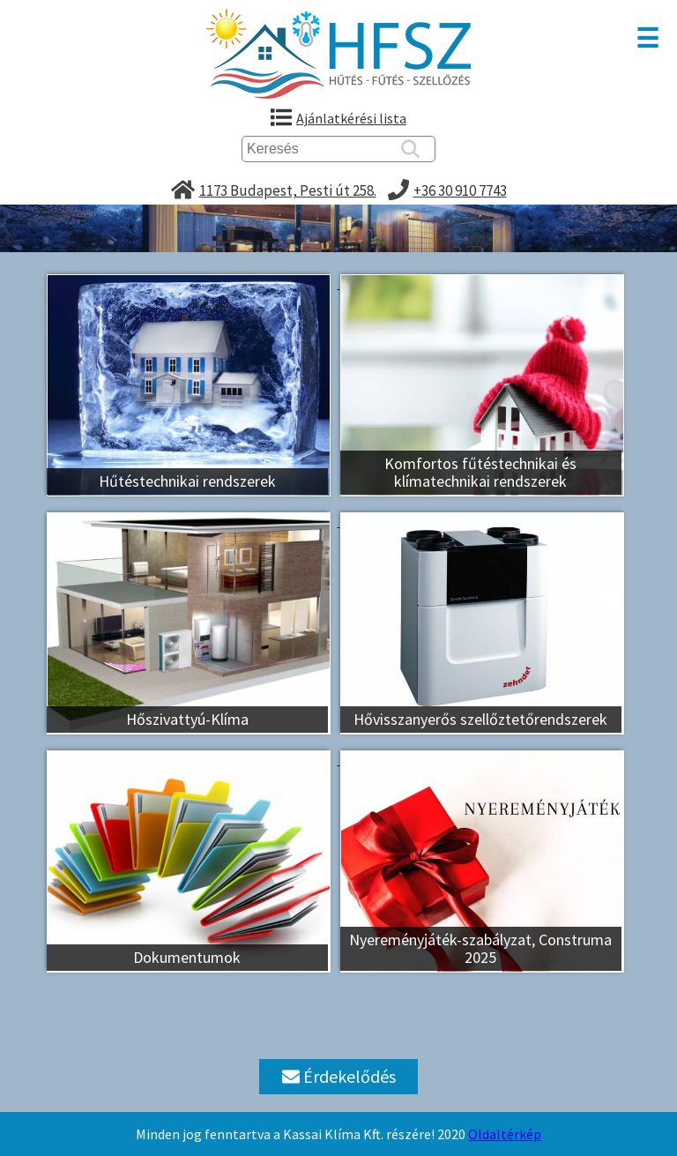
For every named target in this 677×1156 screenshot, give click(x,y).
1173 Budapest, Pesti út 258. (287, 190)
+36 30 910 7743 (460, 190)
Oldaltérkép (504, 1134)
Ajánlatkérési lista (351, 118)
